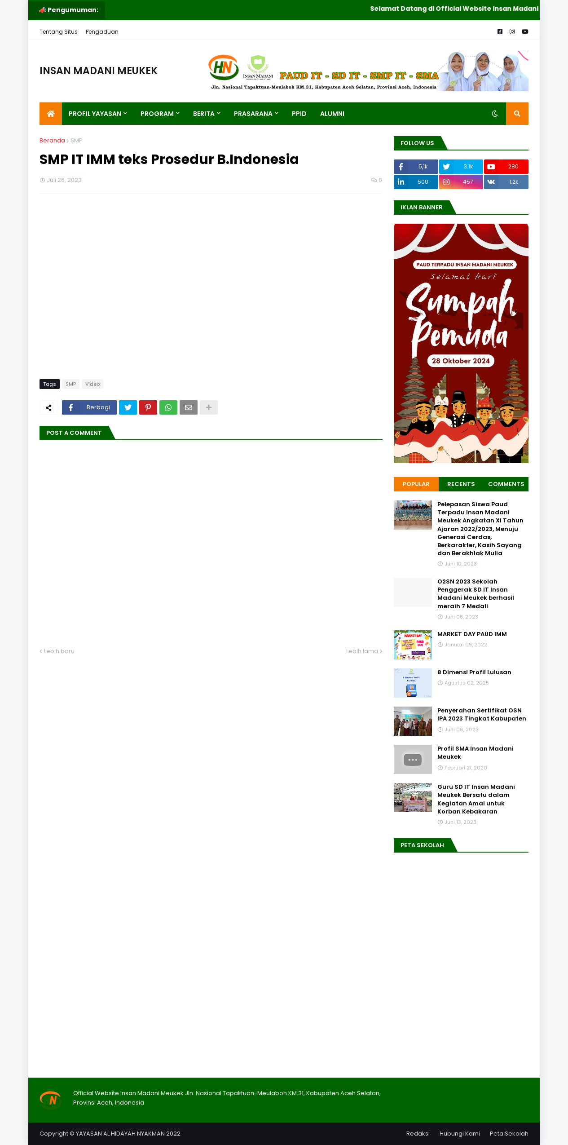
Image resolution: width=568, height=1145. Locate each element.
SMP (76, 140)
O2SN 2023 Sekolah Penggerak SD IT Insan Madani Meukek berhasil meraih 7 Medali (475, 594)
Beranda (52, 140)
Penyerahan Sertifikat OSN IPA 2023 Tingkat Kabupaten (481, 715)
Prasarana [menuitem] (253, 113)
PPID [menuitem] (299, 113)
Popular (416, 484)
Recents (461, 484)
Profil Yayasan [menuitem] (95, 113)
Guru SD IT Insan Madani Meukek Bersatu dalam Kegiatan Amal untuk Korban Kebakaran (476, 799)
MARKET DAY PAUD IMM (472, 634)
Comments (506, 484)
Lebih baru (59, 651)
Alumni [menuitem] (332, 113)
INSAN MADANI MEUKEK (99, 71)
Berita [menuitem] (204, 113)
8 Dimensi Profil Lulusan (474, 672)
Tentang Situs (59, 31)
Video (92, 384)
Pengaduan (102, 31)
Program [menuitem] (157, 113)
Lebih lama (362, 651)
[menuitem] (51, 113)
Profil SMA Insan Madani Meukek (475, 753)
